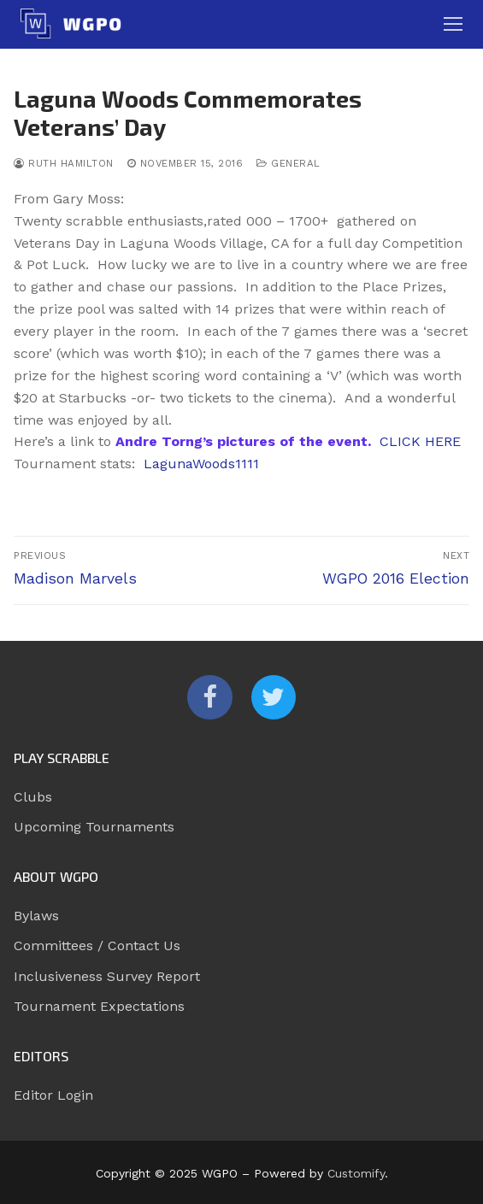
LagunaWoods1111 (201, 463)
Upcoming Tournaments (94, 827)
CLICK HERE (420, 441)
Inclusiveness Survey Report (107, 976)
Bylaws (36, 915)
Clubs (33, 797)
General (288, 163)
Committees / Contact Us (97, 945)
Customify (356, 1173)
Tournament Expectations (99, 1006)
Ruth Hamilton (64, 163)
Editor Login (53, 1095)
